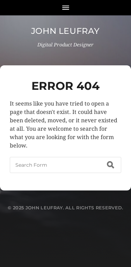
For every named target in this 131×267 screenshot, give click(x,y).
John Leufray (65, 31)
